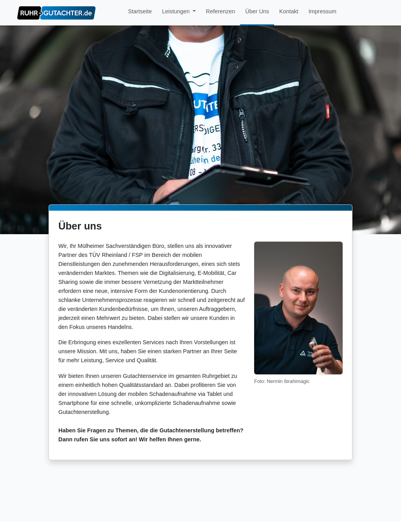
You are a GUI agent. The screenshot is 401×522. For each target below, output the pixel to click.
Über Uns (257, 11)
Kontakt (288, 11)
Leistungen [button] (176, 11)
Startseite (140, 11)
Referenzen (220, 11)
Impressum (322, 11)
